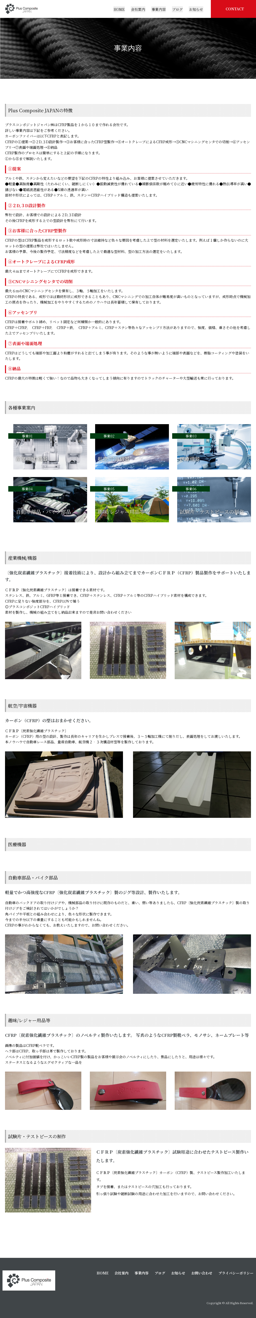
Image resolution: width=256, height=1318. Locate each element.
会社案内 (121, 1273)
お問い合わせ (201, 1273)
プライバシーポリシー (235, 1273)
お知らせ (178, 1273)
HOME (102, 1273)
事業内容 (142, 1273)
